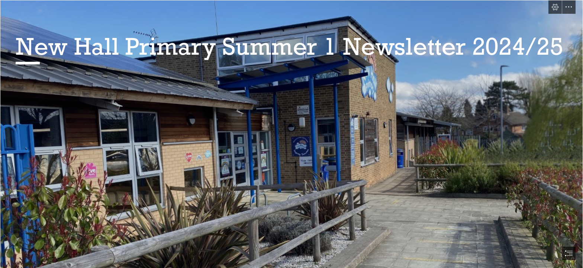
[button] (555, 7)
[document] (291, 134)
